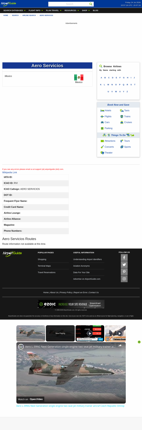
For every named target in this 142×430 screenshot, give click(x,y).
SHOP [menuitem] (84, 10)
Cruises (126, 122)
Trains (125, 116)
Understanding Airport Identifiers (87, 259)
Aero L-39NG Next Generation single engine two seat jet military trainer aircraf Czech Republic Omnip (70, 346)
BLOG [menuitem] (95, 10)
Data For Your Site (81, 272)
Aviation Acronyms (81, 266)
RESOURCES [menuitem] (70, 10)
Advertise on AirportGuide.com (86, 279)
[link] (21, 347)
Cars (105, 122)
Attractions (108, 141)
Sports (125, 147)
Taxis (124, 110)
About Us (54, 292)
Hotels (106, 110)
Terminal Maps (44, 266)
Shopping (42, 259)
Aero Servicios (46, 15)
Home (5, 15)
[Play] (90, 333)
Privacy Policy (66, 292)
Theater (107, 152)
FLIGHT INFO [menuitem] (34, 10)
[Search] (90, 4)
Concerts (107, 147)
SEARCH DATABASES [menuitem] (13, 10)
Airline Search (29, 15)
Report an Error (80, 292)
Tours (125, 141)
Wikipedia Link (9, 172)
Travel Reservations (46, 272)
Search (15, 15)
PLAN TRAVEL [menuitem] (52, 10)
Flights (106, 116)
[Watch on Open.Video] (30, 399)
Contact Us (94, 292)
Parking (107, 128)
